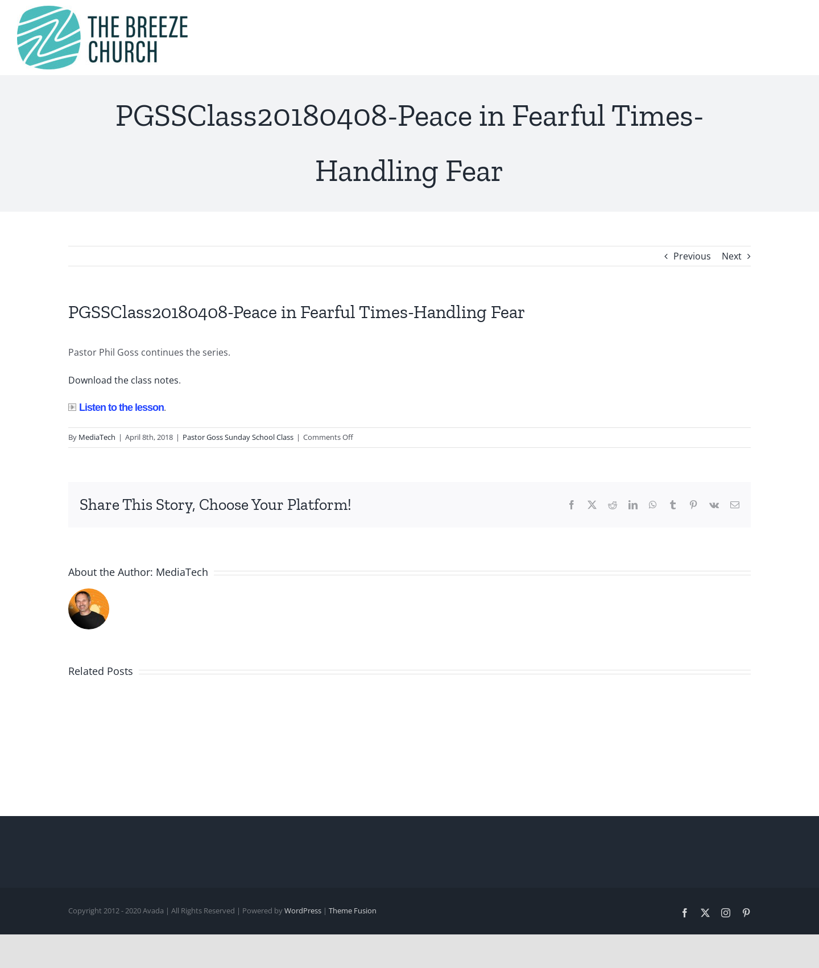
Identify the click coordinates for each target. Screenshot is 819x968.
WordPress (302, 910)
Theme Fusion (353, 910)
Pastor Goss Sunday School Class (238, 437)
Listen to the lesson (116, 407)
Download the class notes (123, 380)
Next (732, 256)
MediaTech (96, 437)
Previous (692, 256)
